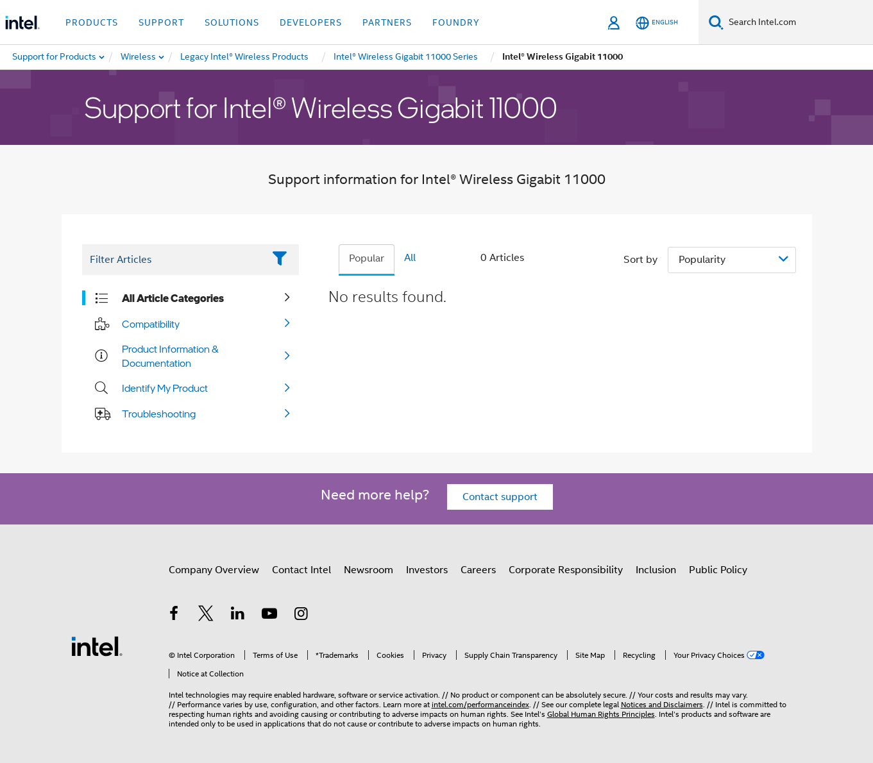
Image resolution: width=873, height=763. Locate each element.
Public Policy (718, 570)
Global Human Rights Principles (601, 714)
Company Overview (214, 570)
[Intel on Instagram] (301, 615)
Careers (478, 570)
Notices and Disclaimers (662, 704)
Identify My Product (165, 388)
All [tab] (410, 257)
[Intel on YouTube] (269, 615)
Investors (427, 570)
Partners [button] (387, 22)
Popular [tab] (366, 258)
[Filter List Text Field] (173, 259)
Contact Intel (301, 570)
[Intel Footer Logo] (97, 645)
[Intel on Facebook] (174, 615)
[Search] (716, 22)
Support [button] (161, 22)
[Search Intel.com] (798, 22)
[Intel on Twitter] (206, 615)
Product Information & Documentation (170, 355)
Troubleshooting (159, 413)
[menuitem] (138, 57)
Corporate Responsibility (566, 570)
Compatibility (151, 323)
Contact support (500, 497)
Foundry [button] (456, 22)
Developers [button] (311, 22)
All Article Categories (173, 298)
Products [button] (91, 22)
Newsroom (368, 570)
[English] (656, 23)
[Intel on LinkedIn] (238, 615)
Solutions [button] (232, 22)
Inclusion (656, 570)
